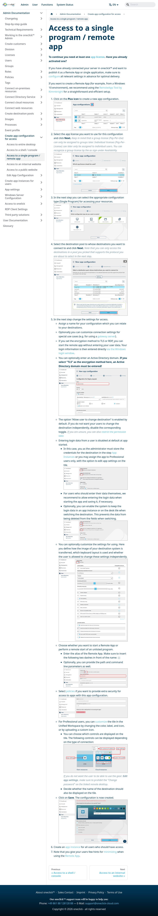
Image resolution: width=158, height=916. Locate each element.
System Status (65, 4)
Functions (47, 4)
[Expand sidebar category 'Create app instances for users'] (41, 182)
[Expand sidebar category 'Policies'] (41, 77)
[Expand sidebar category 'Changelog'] (41, 18)
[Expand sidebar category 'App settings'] (41, 189)
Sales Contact (65, 892)
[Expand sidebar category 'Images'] (41, 119)
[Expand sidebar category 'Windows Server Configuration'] (41, 197)
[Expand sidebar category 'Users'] (41, 60)
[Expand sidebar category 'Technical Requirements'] (41, 29)
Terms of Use (114, 892)
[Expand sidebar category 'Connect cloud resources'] (41, 102)
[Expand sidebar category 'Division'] (41, 49)
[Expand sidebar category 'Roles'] (41, 71)
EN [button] (112, 4)
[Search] (140, 4)
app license (97, 57)
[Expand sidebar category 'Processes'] (41, 124)
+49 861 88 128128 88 (60, 903)
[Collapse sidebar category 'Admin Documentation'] (41, 12)
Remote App (72, 856)
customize (101, 721)
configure (54, 76)
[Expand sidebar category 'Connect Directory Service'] (41, 96)
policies (70, 691)
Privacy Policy (96, 892)
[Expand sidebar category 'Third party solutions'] (41, 214)
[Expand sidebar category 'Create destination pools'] (41, 113)
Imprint (81, 892)
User (35, 4)
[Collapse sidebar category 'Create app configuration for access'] (41, 137)
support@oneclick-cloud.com (102, 903)
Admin (25, 4)
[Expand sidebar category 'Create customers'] (41, 43)
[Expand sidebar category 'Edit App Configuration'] (41, 175)
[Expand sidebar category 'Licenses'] (41, 54)
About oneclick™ (45, 892)
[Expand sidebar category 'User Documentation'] (41, 220)
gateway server (106, 336)
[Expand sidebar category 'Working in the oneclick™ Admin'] (41, 37)
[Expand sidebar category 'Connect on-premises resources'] (41, 90)
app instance (72, 847)
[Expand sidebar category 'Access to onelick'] (41, 203)
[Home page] (52, 14)
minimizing (110, 852)
